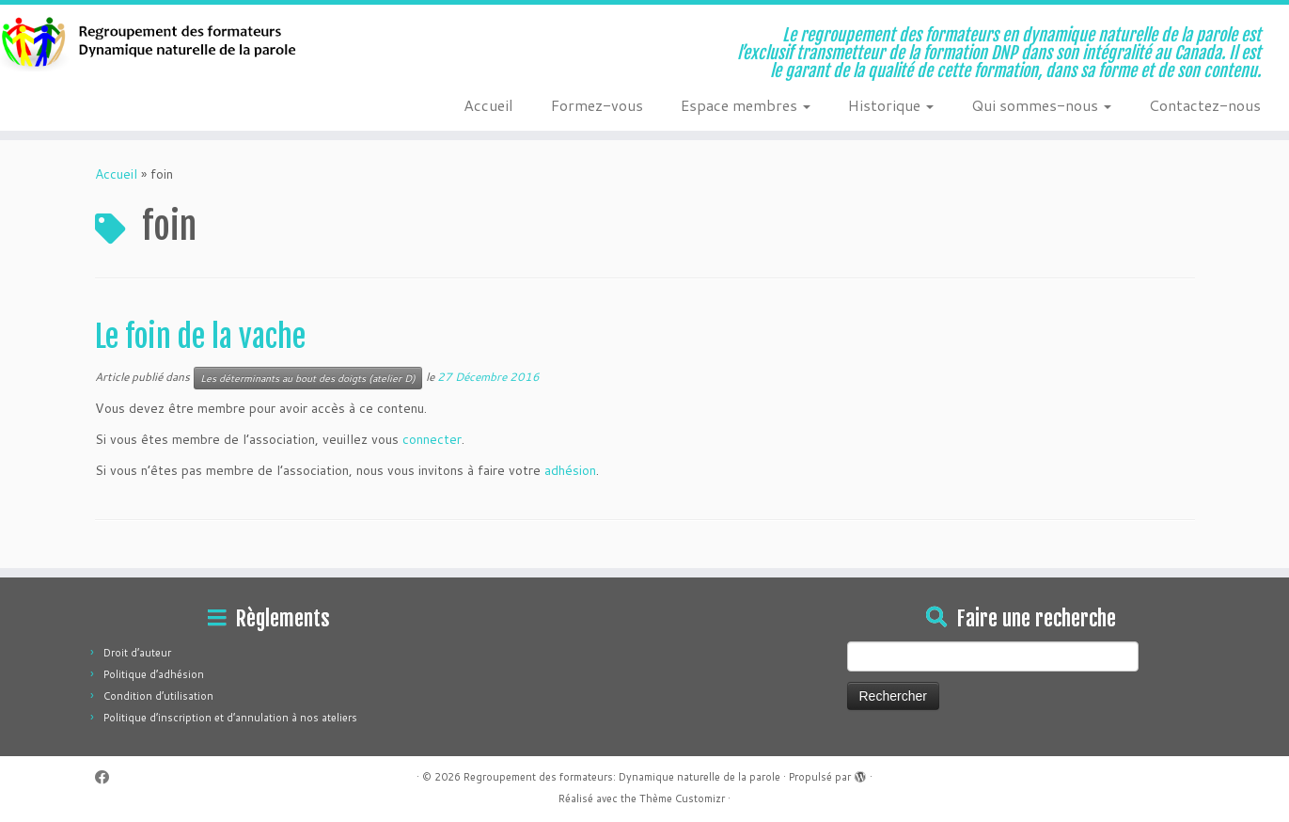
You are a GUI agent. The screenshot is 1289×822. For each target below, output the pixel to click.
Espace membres (745, 105)
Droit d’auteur (137, 652)
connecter (432, 439)
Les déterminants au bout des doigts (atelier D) (308, 378)
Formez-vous (597, 105)
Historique (891, 105)
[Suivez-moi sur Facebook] (108, 777)
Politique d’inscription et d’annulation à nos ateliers (230, 717)
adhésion (570, 470)
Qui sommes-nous (1041, 105)
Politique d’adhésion (153, 674)
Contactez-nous (1205, 105)
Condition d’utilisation (158, 695)
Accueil (488, 105)
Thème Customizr (682, 798)
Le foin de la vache (200, 337)
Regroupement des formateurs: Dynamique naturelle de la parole (622, 776)
